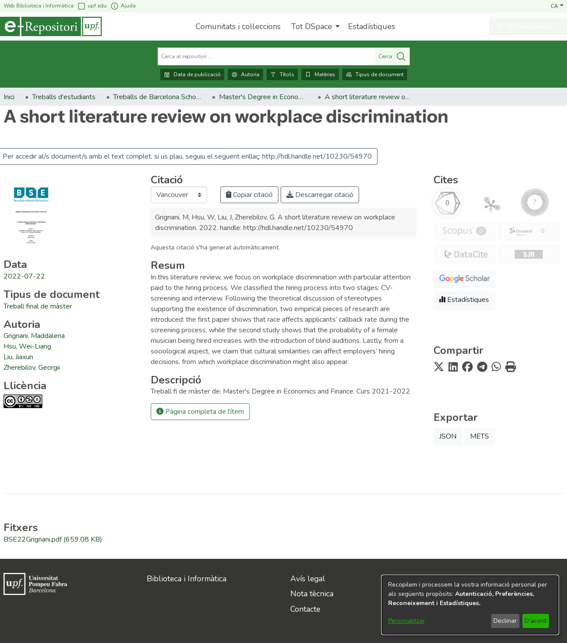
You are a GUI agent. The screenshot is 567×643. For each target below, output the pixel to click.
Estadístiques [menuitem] (371, 26)
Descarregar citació (319, 195)
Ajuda (123, 6)
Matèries (320, 74)
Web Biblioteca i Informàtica (39, 5)
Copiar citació (249, 195)
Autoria (245, 74)
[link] (38, 306)
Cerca (392, 56)
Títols (282, 74)
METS (479, 436)
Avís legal (307, 578)
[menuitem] (314, 26)
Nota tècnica (312, 593)
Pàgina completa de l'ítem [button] (200, 411)
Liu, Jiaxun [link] (18, 357)
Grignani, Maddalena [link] (34, 336)
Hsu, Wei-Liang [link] (27, 346)
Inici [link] (9, 97)
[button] (557, 5)
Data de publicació (192, 74)
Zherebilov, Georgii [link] (32, 367)
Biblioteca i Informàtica (186, 578)
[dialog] (470, 605)
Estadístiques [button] (464, 300)
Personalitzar (406, 621)
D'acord (535, 621)
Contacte (305, 609)
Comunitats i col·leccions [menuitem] (238, 26)
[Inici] (51, 26)
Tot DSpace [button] (311, 26)
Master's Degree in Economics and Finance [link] (263, 97)
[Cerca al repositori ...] (266, 56)
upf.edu (92, 6)
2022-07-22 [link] (24, 276)
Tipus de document (375, 74)
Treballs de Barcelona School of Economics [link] (157, 97)
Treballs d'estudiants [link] (64, 97)
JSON (447, 436)
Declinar (505, 621)
